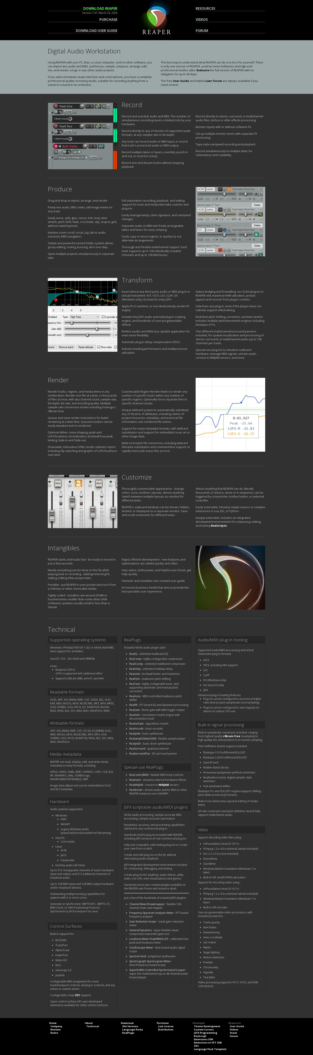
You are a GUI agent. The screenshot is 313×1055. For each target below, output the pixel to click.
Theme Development (207, 1026)
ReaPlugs (128, 1032)
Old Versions (130, 1026)
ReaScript (200, 1036)
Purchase (163, 1023)
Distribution (165, 1029)
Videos (234, 1029)
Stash (233, 1032)
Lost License (165, 1026)
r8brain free (231, 736)
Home (53, 1023)
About (89, 1023)
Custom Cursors (204, 1029)
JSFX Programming (205, 1032)
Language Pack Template (210, 1049)
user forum (213, 81)
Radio (54, 1032)
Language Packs (132, 1029)
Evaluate (202, 70)
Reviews (55, 1029)
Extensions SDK (203, 1039)
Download (127, 1023)
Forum (234, 1036)
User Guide (181, 81)
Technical (92, 1026)
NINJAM (164, 785)
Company (56, 1026)
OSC (77, 995)
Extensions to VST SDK (208, 1042)
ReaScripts (219, 526)
